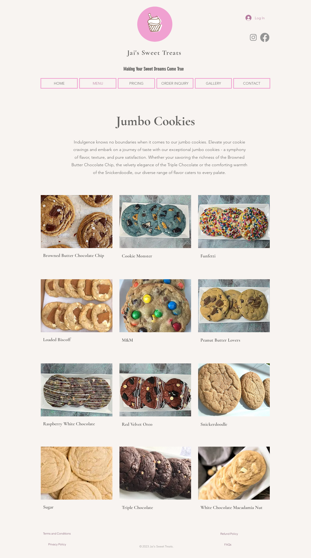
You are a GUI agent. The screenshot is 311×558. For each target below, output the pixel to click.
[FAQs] (227, 544)
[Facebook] (264, 37)
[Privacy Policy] (57, 544)
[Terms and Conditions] (56, 533)
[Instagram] (253, 37)
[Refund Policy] (229, 534)
